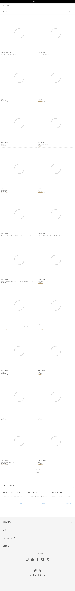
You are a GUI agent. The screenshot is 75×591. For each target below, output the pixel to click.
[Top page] (37, 2)
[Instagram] (27, 559)
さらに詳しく (20, 503)
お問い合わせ (40, 553)
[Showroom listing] (5, 2)
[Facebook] (37, 559)
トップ (4, 5)
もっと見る (37, 472)
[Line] (42, 559)
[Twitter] (48, 559)
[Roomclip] (32, 559)
